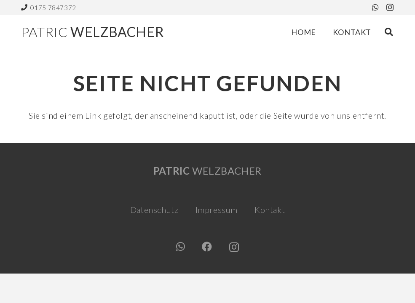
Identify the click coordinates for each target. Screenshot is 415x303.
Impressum (216, 210)
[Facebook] (207, 247)
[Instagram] (390, 7)
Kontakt (269, 210)
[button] (389, 32)
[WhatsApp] (375, 7)
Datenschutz (154, 210)
